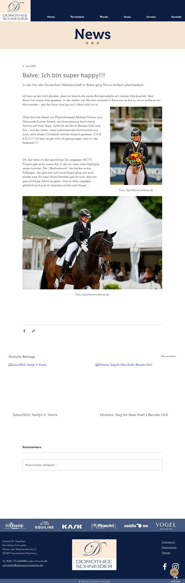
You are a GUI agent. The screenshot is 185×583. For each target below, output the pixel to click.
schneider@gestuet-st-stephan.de (22, 565)
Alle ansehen (168, 356)
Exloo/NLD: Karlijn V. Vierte (35, 415)
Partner (166, 552)
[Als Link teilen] (33, 331)
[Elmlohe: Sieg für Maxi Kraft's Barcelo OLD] (136, 385)
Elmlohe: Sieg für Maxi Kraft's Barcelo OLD (134, 415)
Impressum (168, 542)
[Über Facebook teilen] (24, 331)
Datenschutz (169, 547)
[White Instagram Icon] (175, 566)
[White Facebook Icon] (164, 566)
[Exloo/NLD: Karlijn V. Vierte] (48, 385)
